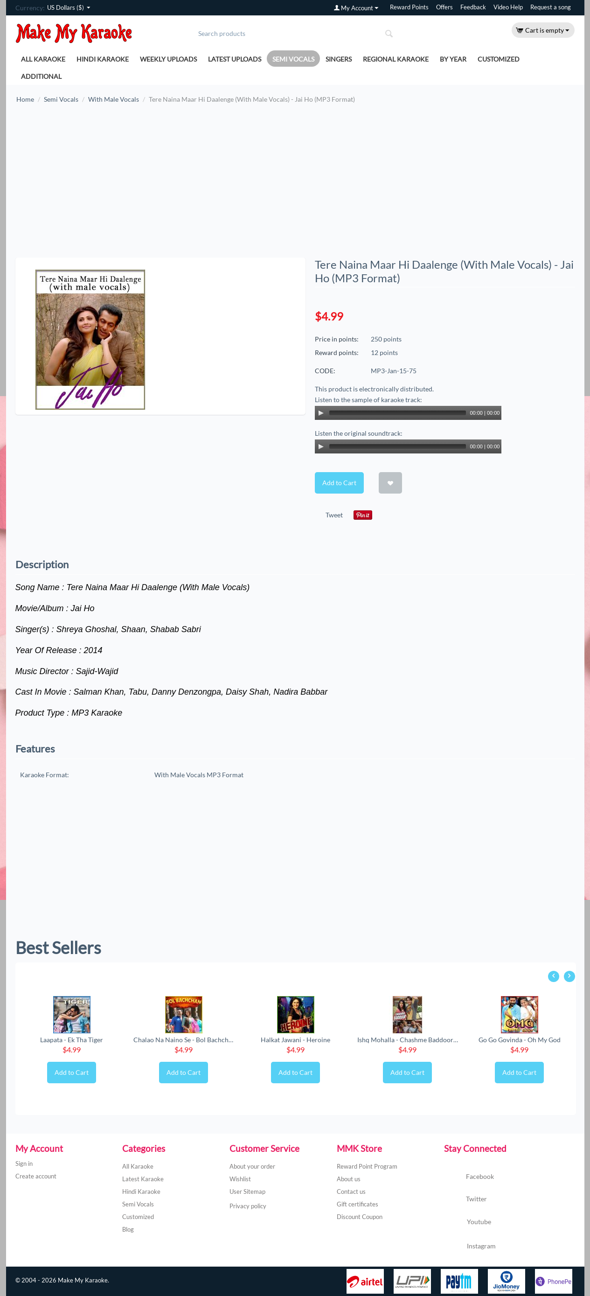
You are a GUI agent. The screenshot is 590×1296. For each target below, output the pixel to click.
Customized (499, 59)
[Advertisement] (295, 185)
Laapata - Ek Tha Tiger (71, 1040)
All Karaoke (43, 59)
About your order (252, 1166)
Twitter (465, 1199)
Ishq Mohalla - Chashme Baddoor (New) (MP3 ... (407, 1040)
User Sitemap (247, 1191)
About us (349, 1179)
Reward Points (409, 7)
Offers (444, 7)
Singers (339, 59)
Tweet (334, 515)
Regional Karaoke (396, 59)
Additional (41, 76)
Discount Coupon (359, 1216)
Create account (35, 1176)
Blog (128, 1229)
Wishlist (240, 1179)
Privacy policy (247, 1206)
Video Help (508, 7)
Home (25, 99)
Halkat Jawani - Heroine (295, 1040)
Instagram (470, 1246)
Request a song (550, 7)
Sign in (24, 1163)
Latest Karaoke (143, 1179)
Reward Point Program (367, 1166)
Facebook (469, 1177)
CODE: (325, 371)
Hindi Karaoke (102, 59)
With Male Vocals (113, 99)
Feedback (473, 7)
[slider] (397, 413)
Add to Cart (339, 483)
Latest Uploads (234, 59)
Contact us (351, 1191)
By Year (453, 59)
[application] (408, 413)
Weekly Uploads (168, 59)
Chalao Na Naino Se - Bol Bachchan (183, 1040)
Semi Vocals (293, 59)
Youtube (467, 1223)
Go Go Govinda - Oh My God (520, 1040)
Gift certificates (357, 1204)
